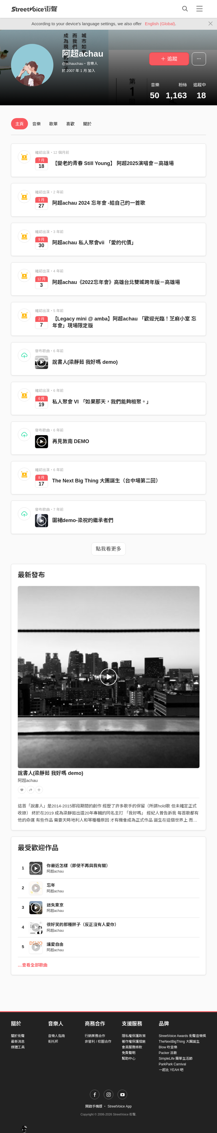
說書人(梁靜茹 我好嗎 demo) (85, 362)
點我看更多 (108, 549)
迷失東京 (55, 905)
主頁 (19, 123)
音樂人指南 (56, 1036)
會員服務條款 (132, 1047)
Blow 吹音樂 (168, 1047)
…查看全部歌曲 (32, 965)
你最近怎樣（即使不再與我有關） (78, 865)
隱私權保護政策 (134, 1036)
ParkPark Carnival (172, 1064)
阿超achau (28, 780)
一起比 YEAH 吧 (171, 1070)
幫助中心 (128, 1059)
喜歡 (70, 123)
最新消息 (18, 1042)
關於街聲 (18, 1036)
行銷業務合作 (95, 1036)
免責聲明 (128, 1053)
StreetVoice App (120, 1106)
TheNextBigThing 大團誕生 (179, 1042)
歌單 (53, 123)
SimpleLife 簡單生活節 (175, 1059)
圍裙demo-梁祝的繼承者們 (82, 520)
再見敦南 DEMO (70, 441)
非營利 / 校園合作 (98, 1042)
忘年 (51, 885)
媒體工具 (18, 1047)
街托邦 (53, 1042)
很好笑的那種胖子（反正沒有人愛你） (83, 924)
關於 (87, 123)
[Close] (210, 23)
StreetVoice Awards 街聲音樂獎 (182, 1036)
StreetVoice (34, 9)
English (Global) (160, 23)
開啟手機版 (93, 1106)
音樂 (36, 123)
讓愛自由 (55, 944)
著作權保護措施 (134, 1042)
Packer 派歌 (168, 1053)
